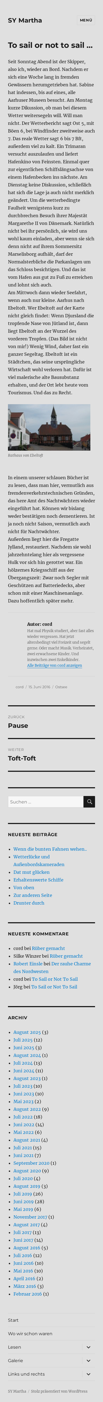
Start (13, 1320)
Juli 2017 (22, 1232)
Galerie (15, 1360)
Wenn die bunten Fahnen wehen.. (50, 849)
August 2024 (27, 1055)
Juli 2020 (23, 1178)
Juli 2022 (23, 1117)
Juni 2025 (23, 1047)
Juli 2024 (23, 1063)
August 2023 (27, 1078)
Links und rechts (26, 1374)
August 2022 (27, 1109)
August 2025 (27, 1032)
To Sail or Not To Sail (55, 979)
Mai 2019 (23, 1209)
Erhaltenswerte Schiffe (38, 880)
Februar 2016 (27, 1294)
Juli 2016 (22, 1255)
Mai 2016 (23, 1271)
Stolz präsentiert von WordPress (59, 1391)
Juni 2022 (23, 1124)
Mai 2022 (23, 1132)
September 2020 (31, 1163)
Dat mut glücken (31, 872)
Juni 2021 (23, 1155)
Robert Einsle (28, 963)
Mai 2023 (23, 1101)
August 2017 (26, 1224)
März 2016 (24, 1286)
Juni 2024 (23, 1070)
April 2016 (24, 1278)
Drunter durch (28, 903)
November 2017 (30, 1217)
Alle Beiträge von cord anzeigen (54, 665)
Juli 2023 (22, 1086)
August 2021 (26, 1140)
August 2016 (26, 1247)
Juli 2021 (22, 1147)
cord (20, 687)
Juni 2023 (23, 1094)
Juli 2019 (22, 1194)
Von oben (23, 887)
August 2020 (27, 1171)
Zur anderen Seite (32, 895)
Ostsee (61, 687)
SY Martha (25, 20)
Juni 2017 (23, 1240)
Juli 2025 (23, 1040)
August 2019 (26, 1186)
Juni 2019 (23, 1201)
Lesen (14, 1347)
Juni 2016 (23, 1263)
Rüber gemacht (48, 948)
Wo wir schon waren (30, 1333)
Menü (86, 20)
